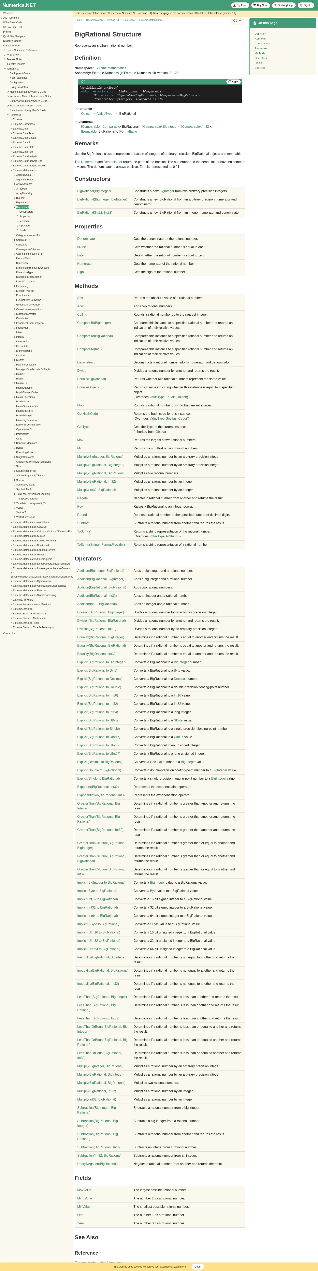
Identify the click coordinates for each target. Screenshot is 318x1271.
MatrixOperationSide (15, 406)
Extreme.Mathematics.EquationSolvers (21, 550)
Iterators (8, 355)
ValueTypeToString (164, 536)
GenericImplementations (17, 309)
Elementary (10, 286)
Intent (7, 332)
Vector (7, 507)
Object (85, 113)
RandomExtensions (14, 443)
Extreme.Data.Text (10, 151)
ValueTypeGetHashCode (168, 418)
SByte (178, 720)
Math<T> (8, 374)
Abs (80, 298)
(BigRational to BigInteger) (101, 662)
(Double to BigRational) (99, 770)
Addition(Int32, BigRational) (97, 604)
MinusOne (84, 1198)
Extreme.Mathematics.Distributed (18, 545)
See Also (260, 67)
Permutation (10, 434)
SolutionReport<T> (14, 470)
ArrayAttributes (12, 184)
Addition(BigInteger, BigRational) (100, 570)
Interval (8, 336)
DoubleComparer (13, 281)
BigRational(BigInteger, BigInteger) (102, 199)
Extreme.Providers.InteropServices (19, 604)
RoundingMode (12, 452)
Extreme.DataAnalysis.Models (16, 165)
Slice (6, 466)
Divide (81, 370)
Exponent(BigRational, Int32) (98, 787)
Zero (80, 1223)
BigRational (10, 207)
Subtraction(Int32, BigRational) (99, 1155)
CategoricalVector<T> (15, 235)
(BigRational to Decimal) (99, 679)
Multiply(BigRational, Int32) (96, 481)
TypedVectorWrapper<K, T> (19, 503)
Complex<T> (11, 240)
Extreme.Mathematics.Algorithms (18, 522)
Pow (80, 506)
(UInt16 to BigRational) (98, 932)
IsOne (81, 247)
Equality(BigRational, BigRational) (101, 645)
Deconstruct (86, 362)
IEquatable (89, 131)
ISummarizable (12, 350)
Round (82, 515)
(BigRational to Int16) (97, 695)
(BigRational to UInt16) (98, 737)
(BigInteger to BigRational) (101, 882)
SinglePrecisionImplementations (21, 461)
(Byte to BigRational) (97, 891)
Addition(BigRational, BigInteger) (100, 579)
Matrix (7, 378)
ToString (84, 531)
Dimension (9, 263)
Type (150, 427)
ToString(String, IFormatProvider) (101, 544)
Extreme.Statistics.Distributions (17, 613)
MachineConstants (14, 364)
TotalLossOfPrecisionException (20, 494)
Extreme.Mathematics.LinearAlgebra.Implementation (28, 563)
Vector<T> (9, 512)
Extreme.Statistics (10, 609)
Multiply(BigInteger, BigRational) (100, 456)
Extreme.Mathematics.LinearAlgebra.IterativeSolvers (28, 568)
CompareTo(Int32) (90, 349)
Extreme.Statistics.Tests (13, 623)
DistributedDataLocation (17, 276)
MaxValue (84, 1190)
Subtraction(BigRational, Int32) (99, 1147)
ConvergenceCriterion (15, 249)
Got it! (197, 1266)
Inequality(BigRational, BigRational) (102, 970)
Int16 (177, 695)
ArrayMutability (12, 193)
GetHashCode (87, 413)
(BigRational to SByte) (98, 720)
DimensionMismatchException (20, 267)
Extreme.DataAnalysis (12, 156)
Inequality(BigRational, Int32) (98, 983)
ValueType (104, 113)
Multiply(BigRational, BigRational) (101, 473)
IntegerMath (10, 327)
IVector (7, 360)
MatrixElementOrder (14, 392)
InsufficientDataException (17, 323)
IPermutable (10, 346)
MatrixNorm (10, 401)
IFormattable (128, 131)
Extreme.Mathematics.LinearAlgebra (20, 559)
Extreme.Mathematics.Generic (16, 554)
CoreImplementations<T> (17, 253)
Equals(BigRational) (91, 379)
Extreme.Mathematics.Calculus (17, 526)
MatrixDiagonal (12, 387)
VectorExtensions (13, 517)
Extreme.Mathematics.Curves (16, 536)
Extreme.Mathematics (12, 170)
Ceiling (82, 314)
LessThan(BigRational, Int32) (98, 1018)
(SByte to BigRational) (98, 924)
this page (165, 13)
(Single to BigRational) (98, 778)
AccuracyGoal (11, 175)
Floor (81, 405)
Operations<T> (12, 429)
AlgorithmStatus (12, 179)
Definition (260, 33)
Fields (10, 230)
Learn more (179, 1266)
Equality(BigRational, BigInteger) (100, 637)
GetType (83, 427)
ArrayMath (9, 188)
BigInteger (9, 202)
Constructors (14, 211)
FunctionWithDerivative (16, 300)
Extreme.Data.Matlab (11, 137)
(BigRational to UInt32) (98, 745)
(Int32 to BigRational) (97, 907)
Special (8, 480)
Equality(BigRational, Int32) (97, 654)
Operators (12, 225)
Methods (11, 221)
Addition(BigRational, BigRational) (101, 587)
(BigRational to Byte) (97, 670)
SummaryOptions (13, 484)
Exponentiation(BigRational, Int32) (102, 795)
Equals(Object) (88, 387)
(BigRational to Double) (99, 687)
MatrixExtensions (13, 397)
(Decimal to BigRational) (99, 762)
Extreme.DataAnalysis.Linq (15, 161)
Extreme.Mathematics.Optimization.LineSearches (27, 585)
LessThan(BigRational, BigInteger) (102, 997)
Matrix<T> (9, 383)
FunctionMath (11, 295)
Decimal (180, 679)
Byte (177, 670)
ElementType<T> (13, 290)
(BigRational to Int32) (97, 703)
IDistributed (10, 318)
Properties (12, 216)
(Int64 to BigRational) (97, 915)
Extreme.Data (7, 128)
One (80, 1215)
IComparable (90, 126)
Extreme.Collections (11, 124)
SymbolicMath (11, 489)
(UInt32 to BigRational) (98, 940)
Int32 (205, 126)
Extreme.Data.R (9, 142)
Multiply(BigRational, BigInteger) (100, 465)
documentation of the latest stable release (199, 13)
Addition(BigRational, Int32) (97, 595)
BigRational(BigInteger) (94, 191)
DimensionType (12, 272)
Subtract (83, 523)
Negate (82, 498)
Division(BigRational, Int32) (96, 629)
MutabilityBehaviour (14, 420)
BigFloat (8, 198)
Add (80, 306)
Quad (7, 438)
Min (80, 448)
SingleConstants (12, 457)
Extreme (5, 119)
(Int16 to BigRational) (97, 899)
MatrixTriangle (11, 415)
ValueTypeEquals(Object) (168, 397)
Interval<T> (10, 341)
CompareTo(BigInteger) (94, 323)
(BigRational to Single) (98, 728)
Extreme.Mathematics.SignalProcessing (21, 595)
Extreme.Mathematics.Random (17, 590)
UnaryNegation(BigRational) (97, 1164)
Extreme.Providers (10, 599)
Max (80, 440)
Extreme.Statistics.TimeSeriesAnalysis (21, 627)
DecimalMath (11, 258)
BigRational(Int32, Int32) (94, 212)
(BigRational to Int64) (97, 712)
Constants (9, 244)
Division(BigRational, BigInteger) (100, 612)
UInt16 (178, 737)
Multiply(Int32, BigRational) (96, 490)
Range (7, 447)
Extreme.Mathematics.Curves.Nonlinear (21, 540)
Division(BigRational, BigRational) (101, 620)
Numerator (89, 162)
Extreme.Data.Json (10, 133)
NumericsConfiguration (16, 424)
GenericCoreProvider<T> (17, 304)
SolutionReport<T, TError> (18, 475)
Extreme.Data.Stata (11, 147)
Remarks (260, 38)
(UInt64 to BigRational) (98, 949)
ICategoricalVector (14, 314)
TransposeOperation (15, 498)
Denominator (113, 162)
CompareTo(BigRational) (95, 336)
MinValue (84, 1206)
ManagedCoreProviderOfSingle (21, 369)
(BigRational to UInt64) (98, 753)
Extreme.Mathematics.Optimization (19, 581)
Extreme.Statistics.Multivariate (16, 618)
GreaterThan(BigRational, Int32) (100, 830)
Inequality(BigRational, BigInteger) (102, 957)
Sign (80, 272)
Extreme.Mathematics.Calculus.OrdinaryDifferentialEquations (33, 531)
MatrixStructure (12, 410)
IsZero (81, 255)
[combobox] (237, 21)
